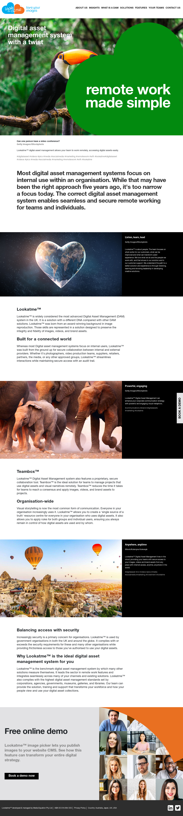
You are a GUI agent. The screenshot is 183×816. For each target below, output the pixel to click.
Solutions (127, 8)
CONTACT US (173, 8)
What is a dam (110, 8)
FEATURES (141, 8)
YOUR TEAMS (156, 8)
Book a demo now (22, 776)
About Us (81, 8)
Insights (94, 8)
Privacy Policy (80, 808)
